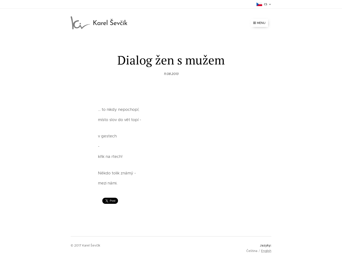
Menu (259, 23)
